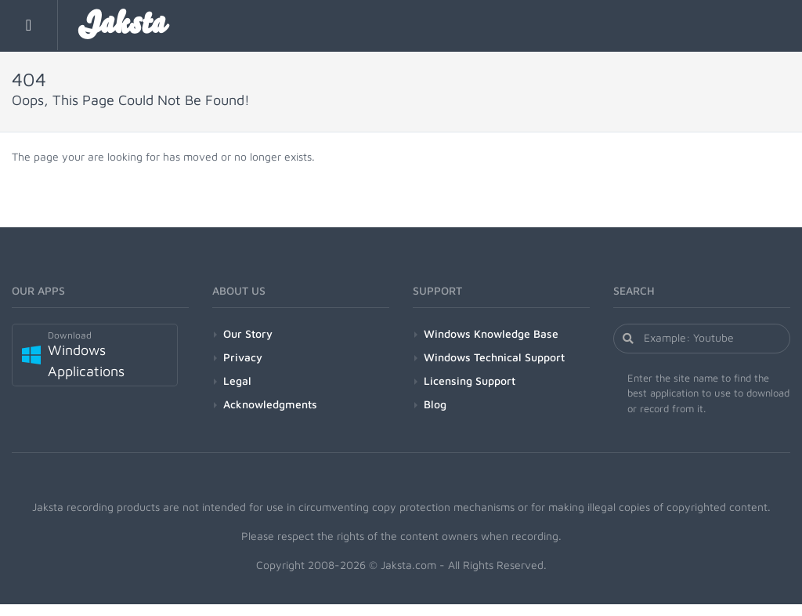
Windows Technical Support (494, 357)
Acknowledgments (270, 404)
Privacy (242, 357)
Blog (435, 404)
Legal (237, 380)
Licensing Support (469, 380)
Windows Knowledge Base (491, 333)
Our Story (248, 333)
